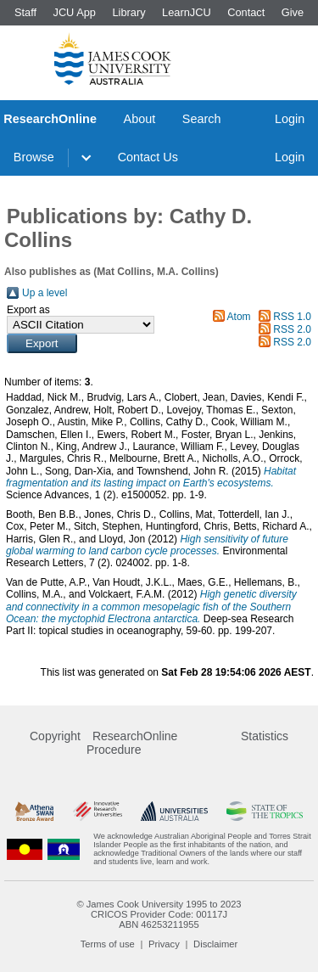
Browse (34, 157)
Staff (25, 12)
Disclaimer (215, 944)
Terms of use (108, 944)
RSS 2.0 (292, 329)
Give (293, 12)
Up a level (44, 293)
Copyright (55, 736)
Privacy (164, 944)
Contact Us (148, 157)
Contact (246, 12)
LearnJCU (186, 12)
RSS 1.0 (292, 317)
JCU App (74, 12)
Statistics (264, 736)
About (140, 119)
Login (289, 119)
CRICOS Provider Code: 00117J (159, 914)
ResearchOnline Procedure (131, 742)
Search (201, 119)
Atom (239, 317)
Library (128, 12)
